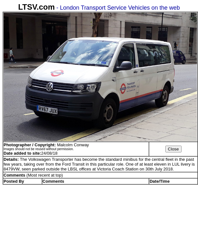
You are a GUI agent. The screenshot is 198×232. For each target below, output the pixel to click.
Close (173, 149)
